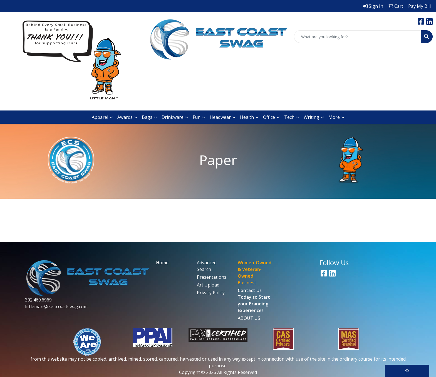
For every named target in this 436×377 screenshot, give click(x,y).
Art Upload (208, 285)
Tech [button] (289, 117)
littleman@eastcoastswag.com (56, 306)
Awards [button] (125, 117)
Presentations (211, 277)
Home (162, 263)
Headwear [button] (220, 117)
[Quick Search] (357, 36)
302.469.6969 (38, 300)
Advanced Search (207, 266)
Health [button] (247, 117)
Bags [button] (147, 117)
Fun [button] (196, 117)
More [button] (334, 117)
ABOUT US (249, 318)
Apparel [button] (100, 117)
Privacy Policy (211, 293)
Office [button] (269, 117)
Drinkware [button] (173, 117)
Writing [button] (311, 117)
